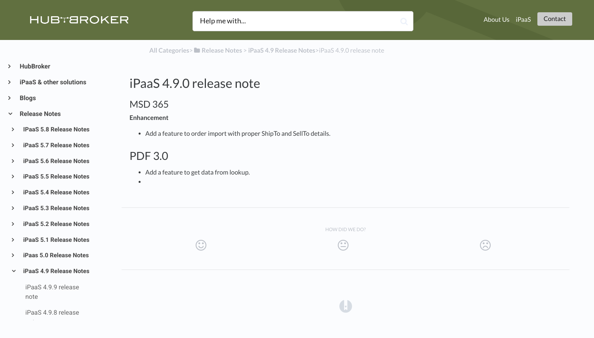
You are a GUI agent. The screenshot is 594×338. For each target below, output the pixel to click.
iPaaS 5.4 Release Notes (55, 192)
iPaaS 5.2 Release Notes (55, 224)
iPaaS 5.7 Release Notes (55, 145)
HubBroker (34, 66)
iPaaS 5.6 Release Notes (55, 161)
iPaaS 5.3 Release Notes (55, 208)
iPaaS (523, 19)
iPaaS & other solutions (52, 82)
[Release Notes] (217, 50)
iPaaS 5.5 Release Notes (55, 176)
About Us (496, 19)
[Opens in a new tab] (345, 306)
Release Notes (40, 114)
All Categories (169, 50)
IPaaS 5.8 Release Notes (56, 129)
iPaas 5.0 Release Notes (55, 255)
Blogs (27, 98)
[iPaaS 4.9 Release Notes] (281, 50)
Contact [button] (555, 19)
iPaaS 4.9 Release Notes (55, 271)
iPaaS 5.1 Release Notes (55, 239)
